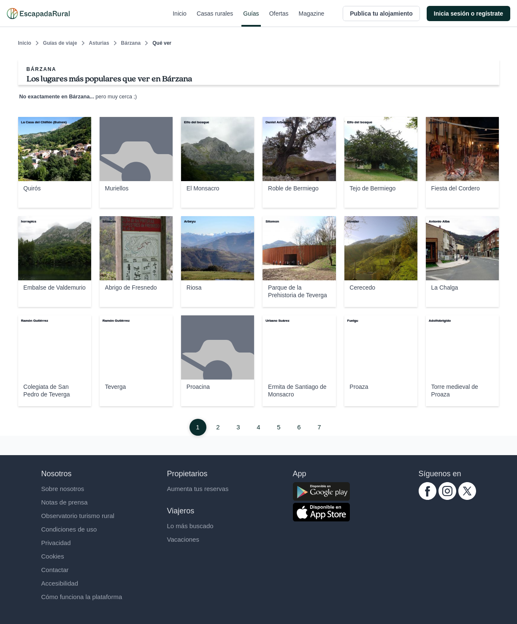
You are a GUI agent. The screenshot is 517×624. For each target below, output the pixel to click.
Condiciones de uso (69, 529)
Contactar (55, 569)
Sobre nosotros (62, 488)
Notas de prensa (64, 502)
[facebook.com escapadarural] (427, 497)
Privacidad (56, 542)
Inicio (179, 18)
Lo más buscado (190, 525)
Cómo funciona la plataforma (81, 596)
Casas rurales (215, 18)
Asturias (99, 43)
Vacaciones (183, 539)
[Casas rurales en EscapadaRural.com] (38, 13)
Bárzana (131, 43)
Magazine (311, 18)
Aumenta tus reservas (198, 488)
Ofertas (279, 18)
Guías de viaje (60, 43)
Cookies (52, 556)
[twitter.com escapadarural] (467, 497)
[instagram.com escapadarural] (447, 497)
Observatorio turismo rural (77, 515)
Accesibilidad (59, 583)
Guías (250, 18)
